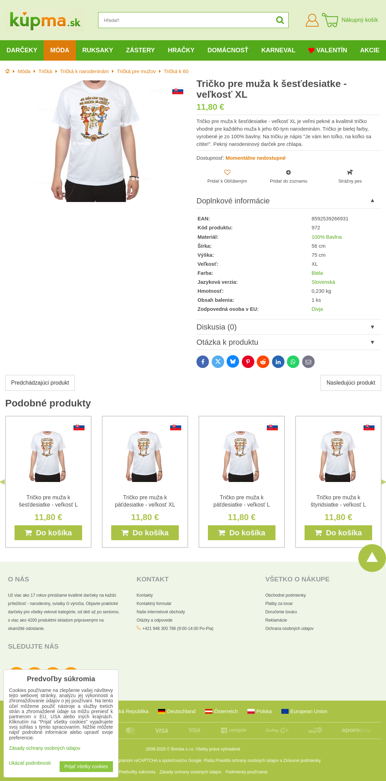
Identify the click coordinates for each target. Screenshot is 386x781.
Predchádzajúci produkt (40, 383)
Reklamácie (276, 620)
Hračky (181, 50)
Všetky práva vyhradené (217, 749)
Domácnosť (228, 50)
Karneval (278, 50)
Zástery (140, 50)
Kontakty (145, 595)
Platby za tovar (279, 603)
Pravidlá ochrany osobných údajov (247, 760)
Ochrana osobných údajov (289, 628)
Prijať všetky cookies (86, 766)
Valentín (327, 50)
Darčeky (22, 50)
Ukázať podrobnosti (30, 763)
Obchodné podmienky (285, 595)
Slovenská (323, 282)
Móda (59, 50)
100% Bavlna (327, 237)
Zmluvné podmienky (302, 760)
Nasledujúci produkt (350, 383)
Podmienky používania (246, 772)
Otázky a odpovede (154, 620)
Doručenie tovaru (281, 611)
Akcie (369, 50)
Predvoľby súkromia (137, 772)
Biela (317, 273)
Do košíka (48, 532)
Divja (317, 309)
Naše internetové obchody (161, 611)
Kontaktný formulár (154, 603)
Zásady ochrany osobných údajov (190, 772)
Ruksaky (97, 50)
